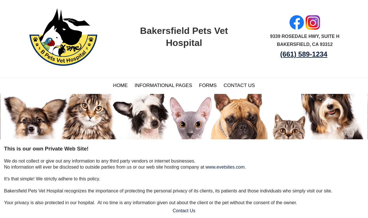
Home (120, 85)
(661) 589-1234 (303, 54)
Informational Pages (163, 85)
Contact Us (239, 85)
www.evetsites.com (225, 167)
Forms (207, 85)
